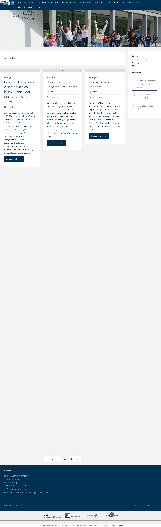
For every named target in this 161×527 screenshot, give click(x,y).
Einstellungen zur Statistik (116, 525)
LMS (136, 66)
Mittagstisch (139, 63)
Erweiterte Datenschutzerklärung (89, 522)
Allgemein (10, 90)
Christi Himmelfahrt (145, 106)
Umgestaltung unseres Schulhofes (62, 97)
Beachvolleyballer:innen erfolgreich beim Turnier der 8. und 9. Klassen (19, 102)
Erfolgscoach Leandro (99, 97)
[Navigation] (4, 1)
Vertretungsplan (140, 59)
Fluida (145, 506)
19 (72, 458)
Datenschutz (74, 522)
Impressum (66, 522)
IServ (137, 56)
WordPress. (153, 506)
